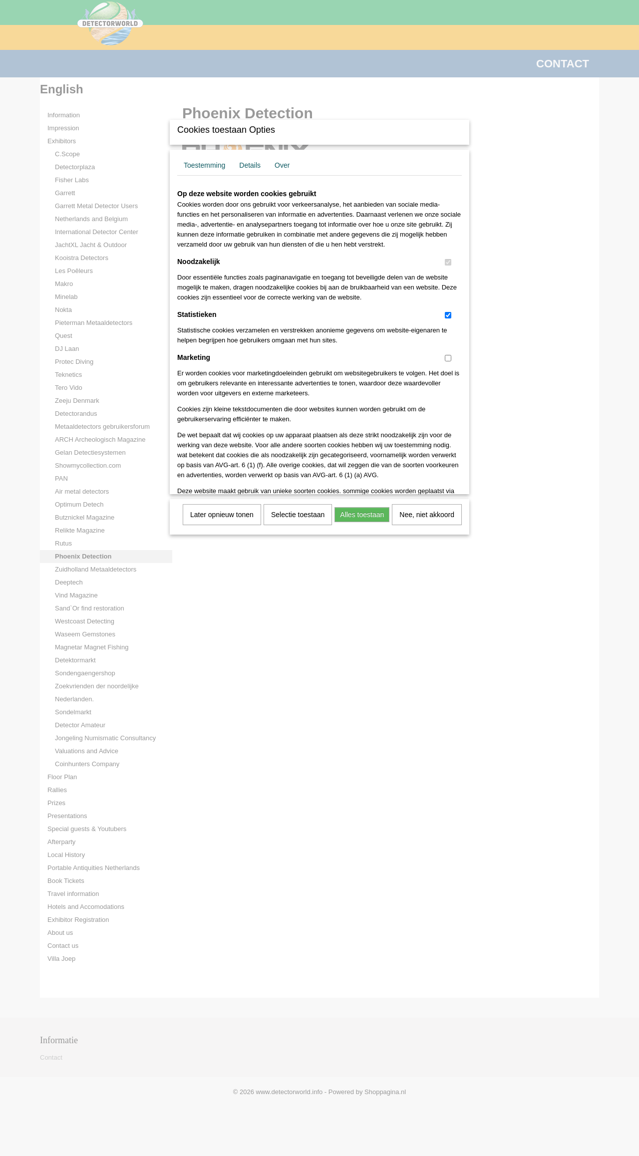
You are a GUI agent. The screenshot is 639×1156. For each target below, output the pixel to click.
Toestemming (204, 165)
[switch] (448, 262)
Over (282, 165)
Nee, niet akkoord (426, 515)
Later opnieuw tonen (222, 515)
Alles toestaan (362, 515)
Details (250, 165)
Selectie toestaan (297, 515)
